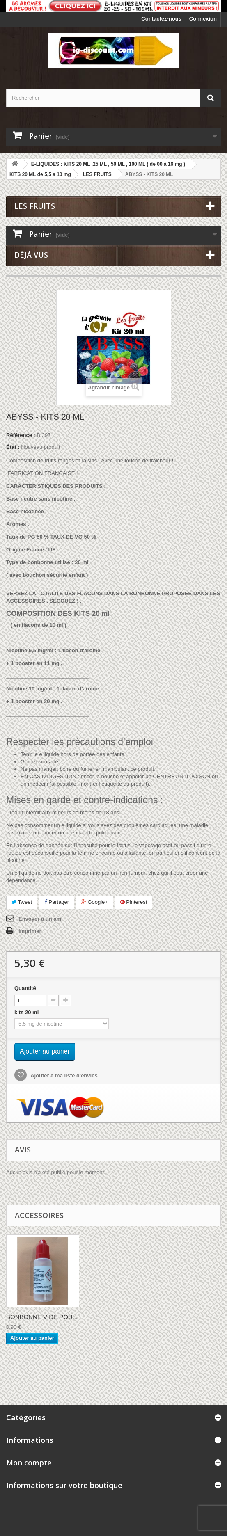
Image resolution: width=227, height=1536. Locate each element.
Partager (56, 902)
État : (13, 447)
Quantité (25, 988)
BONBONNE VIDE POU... (42, 1316)
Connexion (203, 19)
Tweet (21, 902)
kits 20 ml (27, 1012)
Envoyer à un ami (40, 919)
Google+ (94, 902)
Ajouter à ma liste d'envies (63, 1075)
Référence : (20, 435)
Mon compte (29, 1462)
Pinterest (133, 902)
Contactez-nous (161, 19)
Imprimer (29, 931)
